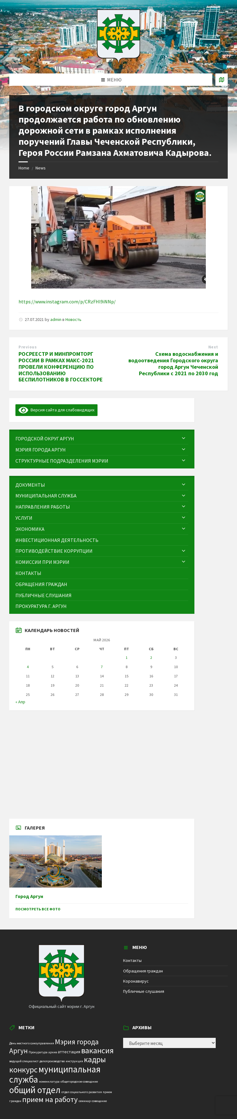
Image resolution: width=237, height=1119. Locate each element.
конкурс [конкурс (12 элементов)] (23, 1069)
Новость (73, 319)
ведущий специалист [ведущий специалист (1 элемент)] (24, 1061)
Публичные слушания (143, 991)
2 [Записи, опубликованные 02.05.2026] (151, 657)
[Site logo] (118, 61)
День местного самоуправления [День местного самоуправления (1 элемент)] (31, 1043)
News (40, 168)
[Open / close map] (221, 79)
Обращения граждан (143, 971)
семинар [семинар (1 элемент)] (85, 1101)
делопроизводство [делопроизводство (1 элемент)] (52, 1061)
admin (55, 319)
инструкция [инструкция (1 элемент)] (74, 1061)
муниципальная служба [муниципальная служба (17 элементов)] (55, 1074)
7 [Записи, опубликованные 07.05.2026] (102, 666)
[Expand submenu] (183, 438)
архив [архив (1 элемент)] (52, 1052)
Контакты (132, 960)
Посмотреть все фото (37, 909)
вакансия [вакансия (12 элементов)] (97, 1050)
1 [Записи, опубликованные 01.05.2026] (126, 657)
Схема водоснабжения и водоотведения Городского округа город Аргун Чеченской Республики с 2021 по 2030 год (173, 363)
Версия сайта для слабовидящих (56, 410)
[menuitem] (101, 438)
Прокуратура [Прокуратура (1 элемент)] (38, 1052)
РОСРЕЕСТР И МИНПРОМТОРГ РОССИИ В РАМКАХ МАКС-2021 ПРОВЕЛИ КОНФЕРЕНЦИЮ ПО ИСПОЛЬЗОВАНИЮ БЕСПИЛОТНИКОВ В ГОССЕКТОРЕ (61, 366)
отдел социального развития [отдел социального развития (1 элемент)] (81, 1092)
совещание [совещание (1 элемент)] (99, 1101)
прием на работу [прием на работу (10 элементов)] (50, 1099)
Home (24, 168)
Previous (28, 347)
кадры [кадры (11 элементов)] (95, 1059)
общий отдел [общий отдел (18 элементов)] (34, 1090)
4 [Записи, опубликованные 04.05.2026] (28, 666)
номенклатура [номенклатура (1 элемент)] (49, 1081)
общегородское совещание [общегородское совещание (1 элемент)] (79, 1081)
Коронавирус (136, 981)
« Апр (20, 702)
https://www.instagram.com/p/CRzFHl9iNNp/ (67, 301)
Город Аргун (29, 896)
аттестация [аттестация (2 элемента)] (69, 1052)
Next (213, 347)
